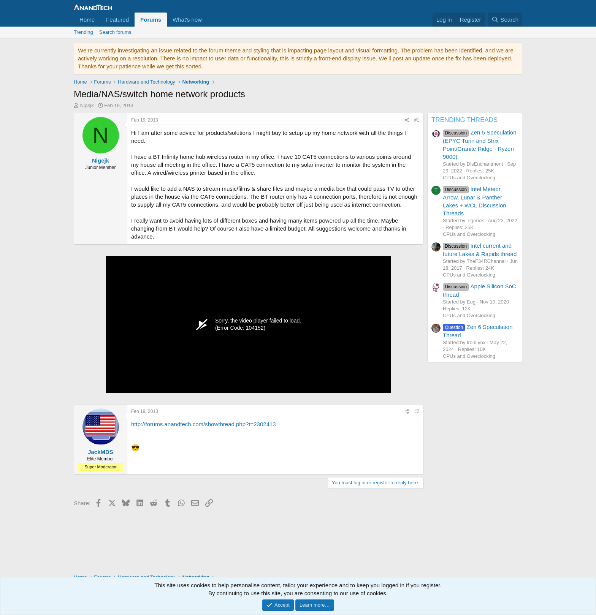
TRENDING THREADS (464, 119)
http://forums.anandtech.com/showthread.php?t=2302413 (203, 424)
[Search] (505, 20)
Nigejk (87, 105)
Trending (83, 32)
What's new (187, 19)
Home (87, 19)
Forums (150, 19)
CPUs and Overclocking (469, 177)
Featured (117, 19)
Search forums (115, 32)
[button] (208, 20)
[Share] (407, 120)
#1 (416, 120)
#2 (416, 411)
